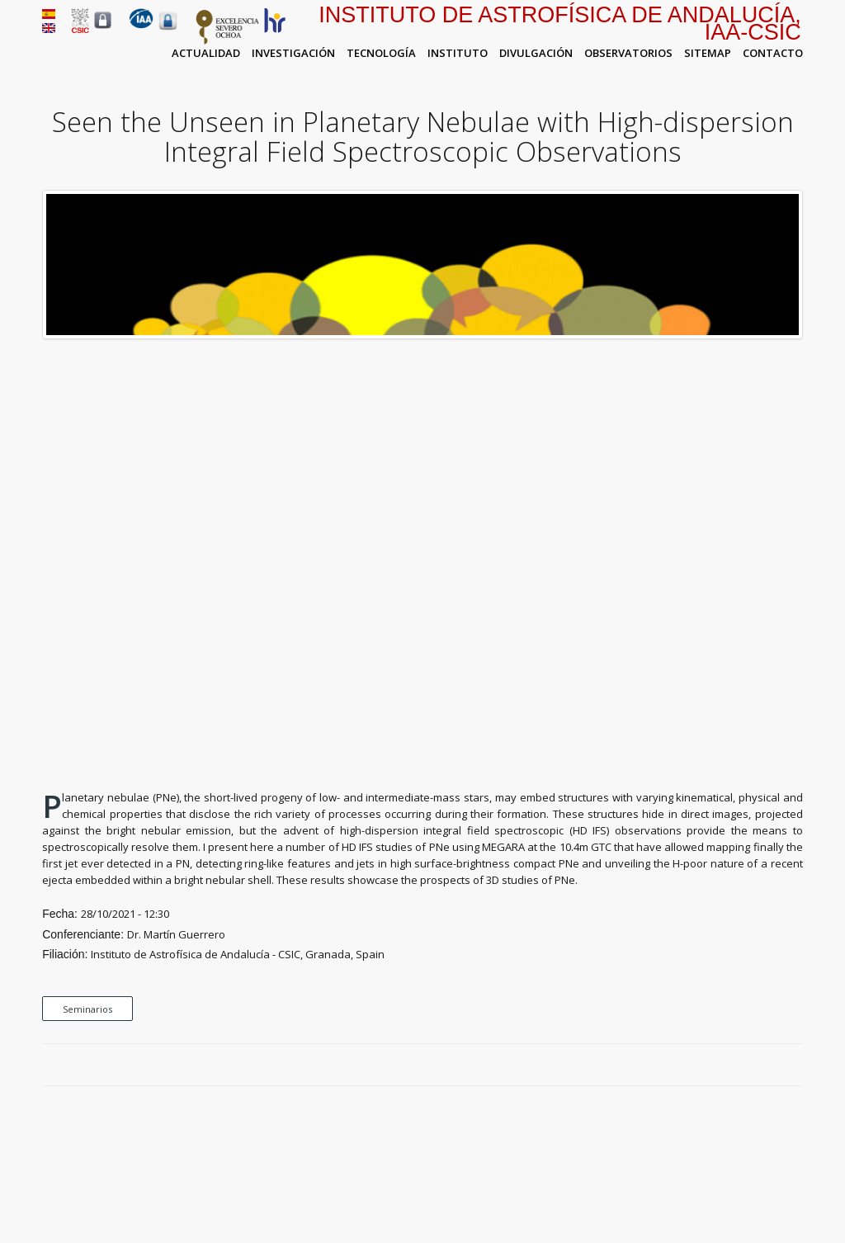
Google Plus (775, 1065)
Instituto (457, 52)
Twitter (756, 1065)
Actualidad (206, 52)
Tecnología (381, 52)
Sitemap (707, 52)
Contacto (773, 52)
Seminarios (87, 1009)
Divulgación (536, 52)
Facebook (737, 1065)
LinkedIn (794, 1065)
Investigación (293, 52)
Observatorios (628, 52)
